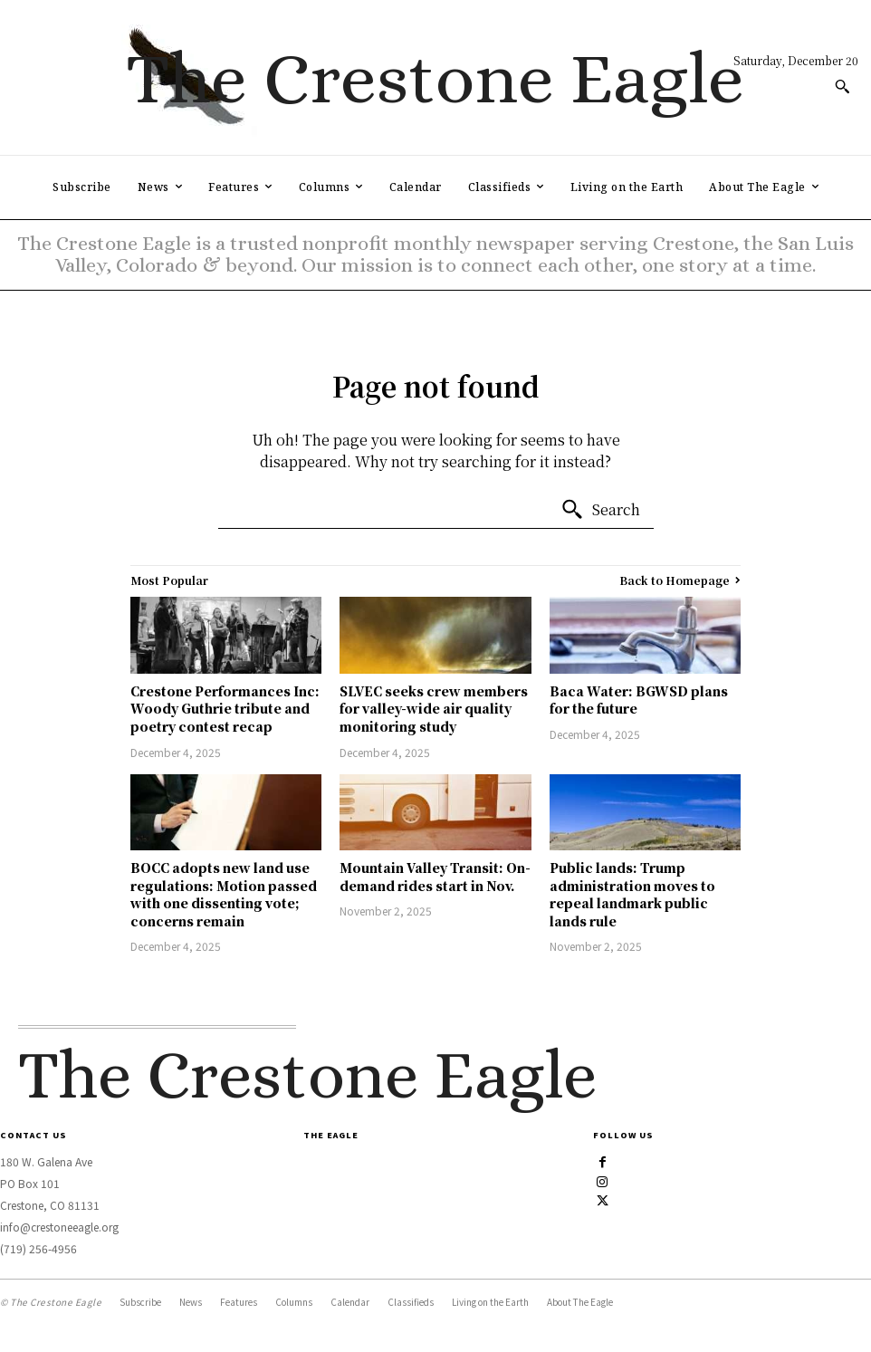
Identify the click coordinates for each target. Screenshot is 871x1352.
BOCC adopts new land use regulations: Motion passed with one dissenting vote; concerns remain (223, 894)
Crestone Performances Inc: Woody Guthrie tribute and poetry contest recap (225, 708)
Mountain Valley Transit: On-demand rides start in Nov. (435, 876)
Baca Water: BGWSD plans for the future (639, 700)
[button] (842, 86)
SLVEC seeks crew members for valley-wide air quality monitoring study (434, 708)
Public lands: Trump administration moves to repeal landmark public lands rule (632, 894)
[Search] (600, 510)
